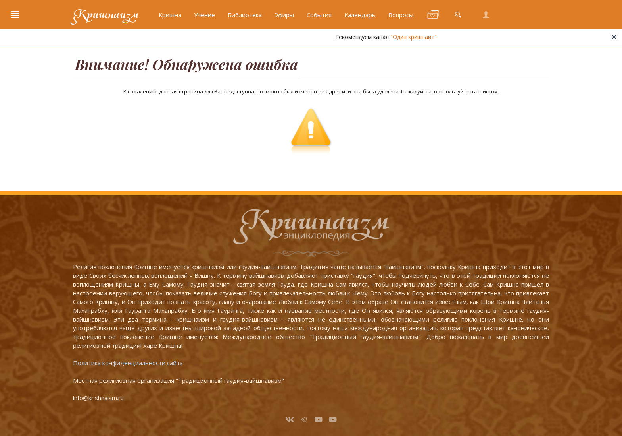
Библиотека (245, 15)
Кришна (170, 15)
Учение (204, 15)
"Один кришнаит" (422, 37)
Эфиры (284, 15)
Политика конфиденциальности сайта (128, 363)
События (319, 15)
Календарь (360, 15)
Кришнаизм (106, 14)
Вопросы (400, 15)
